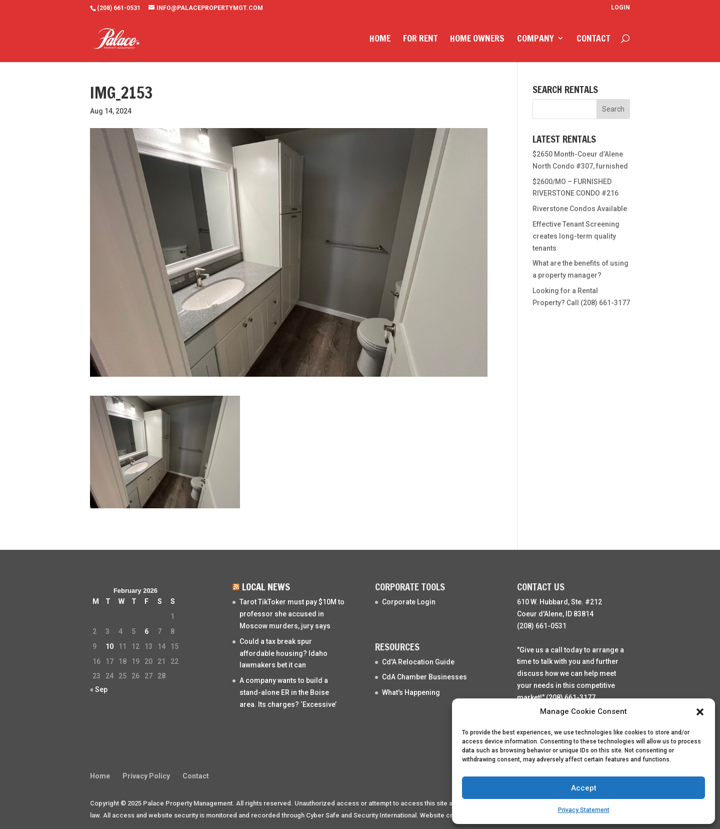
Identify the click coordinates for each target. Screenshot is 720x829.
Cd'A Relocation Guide (418, 662)
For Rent (420, 41)
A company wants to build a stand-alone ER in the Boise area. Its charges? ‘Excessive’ (288, 692)
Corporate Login (409, 602)
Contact (593, 41)
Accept (583, 787)
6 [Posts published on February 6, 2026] (146, 631)
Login (620, 8)
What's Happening (411, 692)
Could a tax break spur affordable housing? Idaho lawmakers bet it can (284, 653)
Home (380, 41)
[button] (700, 712)
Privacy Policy (146, 776)
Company (535, 41)
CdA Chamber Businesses (424, 677)
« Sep (99, 689)
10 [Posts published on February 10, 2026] (110, 646)
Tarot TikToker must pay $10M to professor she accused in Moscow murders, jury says (292, 614)
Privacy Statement (584, 809)
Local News (266, 586)
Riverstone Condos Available (579, 209)
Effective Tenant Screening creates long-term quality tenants (576, 236)
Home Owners (477, 41)
